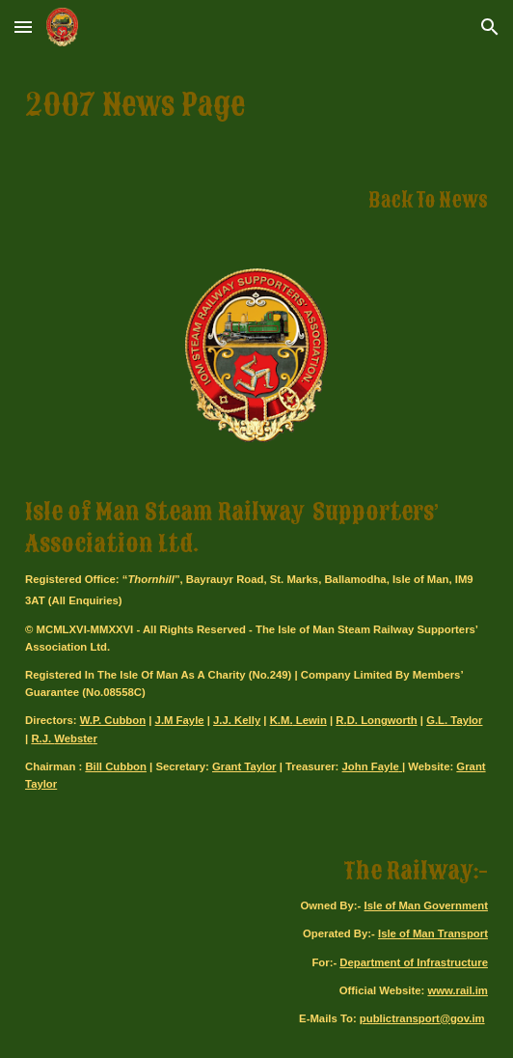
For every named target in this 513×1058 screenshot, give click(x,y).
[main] (256, 105)
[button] (23, 26)
